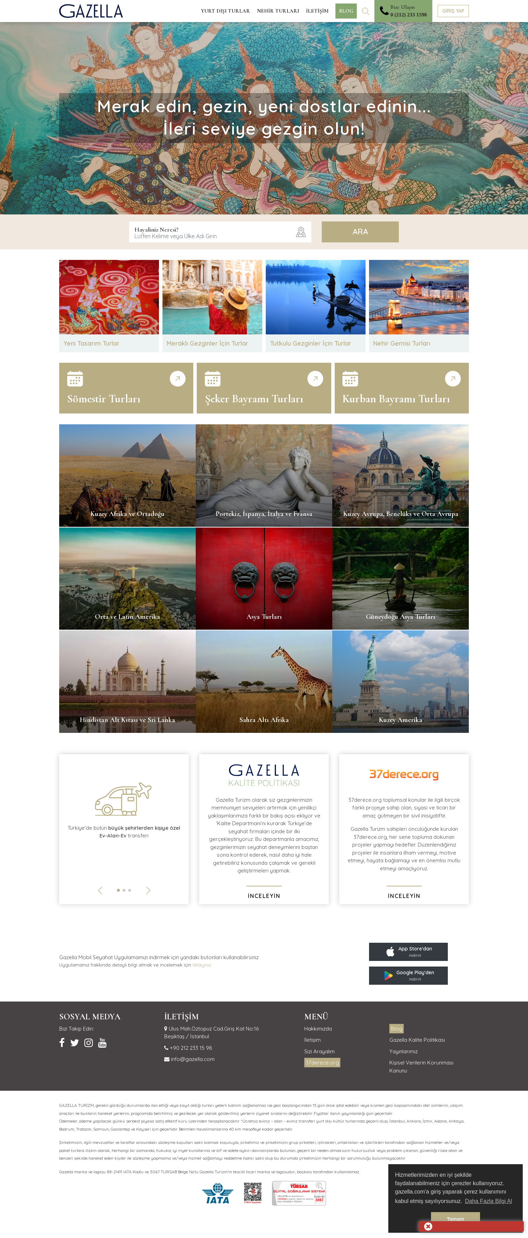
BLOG (346, 11)
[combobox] (220, 231)
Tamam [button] (455, 1219)
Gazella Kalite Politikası (417, 1041)
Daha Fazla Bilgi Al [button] (488, 1201)
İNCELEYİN (264, 896)
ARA (360, 231)
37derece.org (322, 1063)
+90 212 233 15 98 (190, 1048)
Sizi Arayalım (319, 1052)
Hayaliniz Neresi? (156, 229)
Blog (396, 1029)
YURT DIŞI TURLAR (225, 11)
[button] (118, 891)
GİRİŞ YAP (453, 11)
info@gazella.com (192, 1060)
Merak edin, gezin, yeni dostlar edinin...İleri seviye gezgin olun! (264, 117)
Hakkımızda (318, 1029)
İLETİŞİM (317, 11)
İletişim (312, 1041)
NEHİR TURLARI (278, 11)
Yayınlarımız (403, 1052)
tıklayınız (202, 965)
